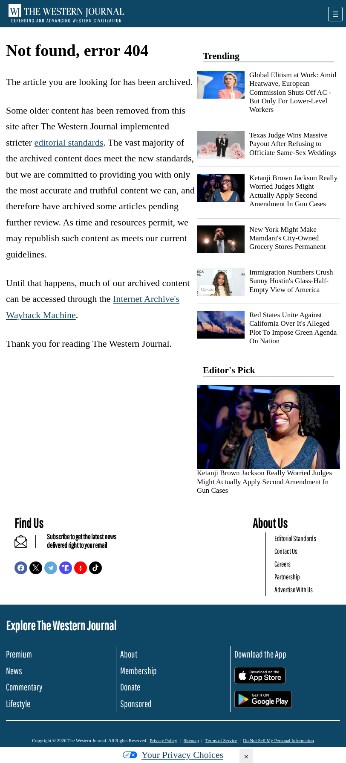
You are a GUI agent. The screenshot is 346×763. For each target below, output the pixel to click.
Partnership (287, 577)
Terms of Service (221, 740)
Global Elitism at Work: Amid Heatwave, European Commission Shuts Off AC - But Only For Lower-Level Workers (292, 92)
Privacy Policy (163, 740)
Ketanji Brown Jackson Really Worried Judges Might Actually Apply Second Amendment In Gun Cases (293, 191)
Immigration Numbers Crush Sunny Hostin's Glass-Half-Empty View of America (291, 281)
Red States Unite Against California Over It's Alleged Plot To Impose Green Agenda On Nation (293, 328)
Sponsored (136, 703)
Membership (138, 670)
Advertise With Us (293, 589)
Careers (282, 564)
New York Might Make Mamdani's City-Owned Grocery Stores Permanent (287, 238)
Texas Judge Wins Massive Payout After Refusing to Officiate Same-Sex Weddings (293, 144)
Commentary (24, 686)
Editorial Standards (295, 538)
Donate (130, 686)
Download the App (260, 654)
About (128, 654)
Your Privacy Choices (173, 754)
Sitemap (191, 740)
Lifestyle (18, 703)
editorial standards (69, 142)
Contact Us (285, 551)
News (14, 670)
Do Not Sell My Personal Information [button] (278, 740)
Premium (19, 654)
